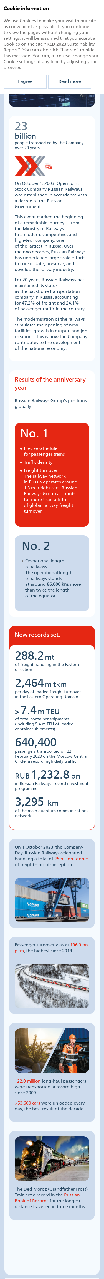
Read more (70, 81)
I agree (25, 81)
